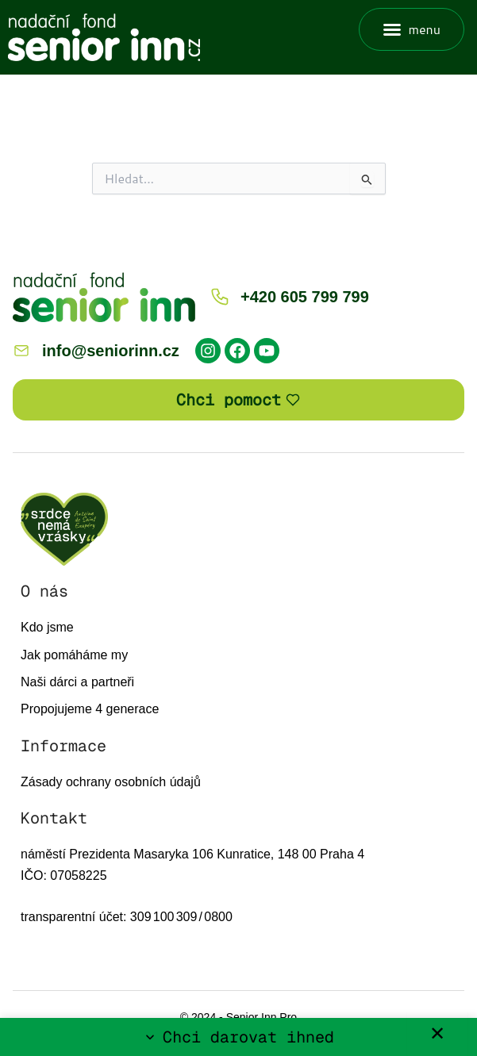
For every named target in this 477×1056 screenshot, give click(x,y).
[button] (411, 29)
